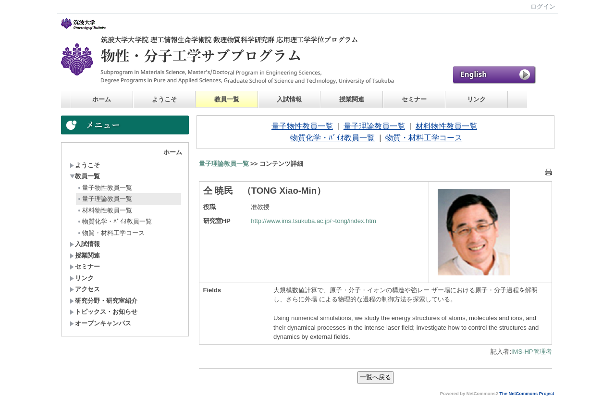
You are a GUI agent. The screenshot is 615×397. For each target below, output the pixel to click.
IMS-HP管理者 (531, 351)
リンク (476, 99)
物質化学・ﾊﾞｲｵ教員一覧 (114, 221)
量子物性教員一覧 (104, 187)
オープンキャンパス (100, 323)
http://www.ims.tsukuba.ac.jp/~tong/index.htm (313, 220)
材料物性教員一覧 (104, 210)
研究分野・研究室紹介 (103, 300)
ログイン (542, 6)
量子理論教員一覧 (104, 198)
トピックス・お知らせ (103, 311)
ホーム (101, 99)
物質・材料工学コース (111, 232)
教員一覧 (226, 99)
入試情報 (289, 99)
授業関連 (351, 99)
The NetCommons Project (526, 393)
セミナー (414, 99)
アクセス (85, 289)
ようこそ (164, 99)
